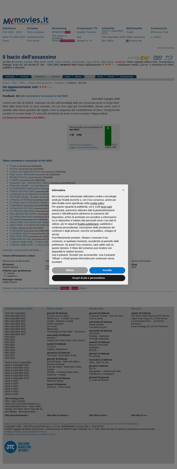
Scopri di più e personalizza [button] (88, 278)
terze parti (106, 206)
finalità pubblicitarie (88, 224)
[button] (123, 190)
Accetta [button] (107, 270)
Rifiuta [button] (70, 270)
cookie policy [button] (97, 203)
